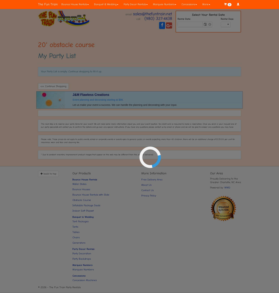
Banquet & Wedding (106, 4)
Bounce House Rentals (75, 4)
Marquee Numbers (164, 4)
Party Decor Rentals (136, 4)
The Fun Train (48, 4)
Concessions (189, 4)
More (206, 4)
